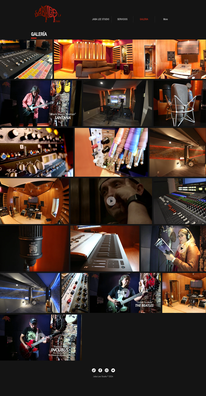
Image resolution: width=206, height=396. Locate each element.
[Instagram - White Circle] (107, 370)
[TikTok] (94, 370)
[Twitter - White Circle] (113, 370)
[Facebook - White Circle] (100, 370)
